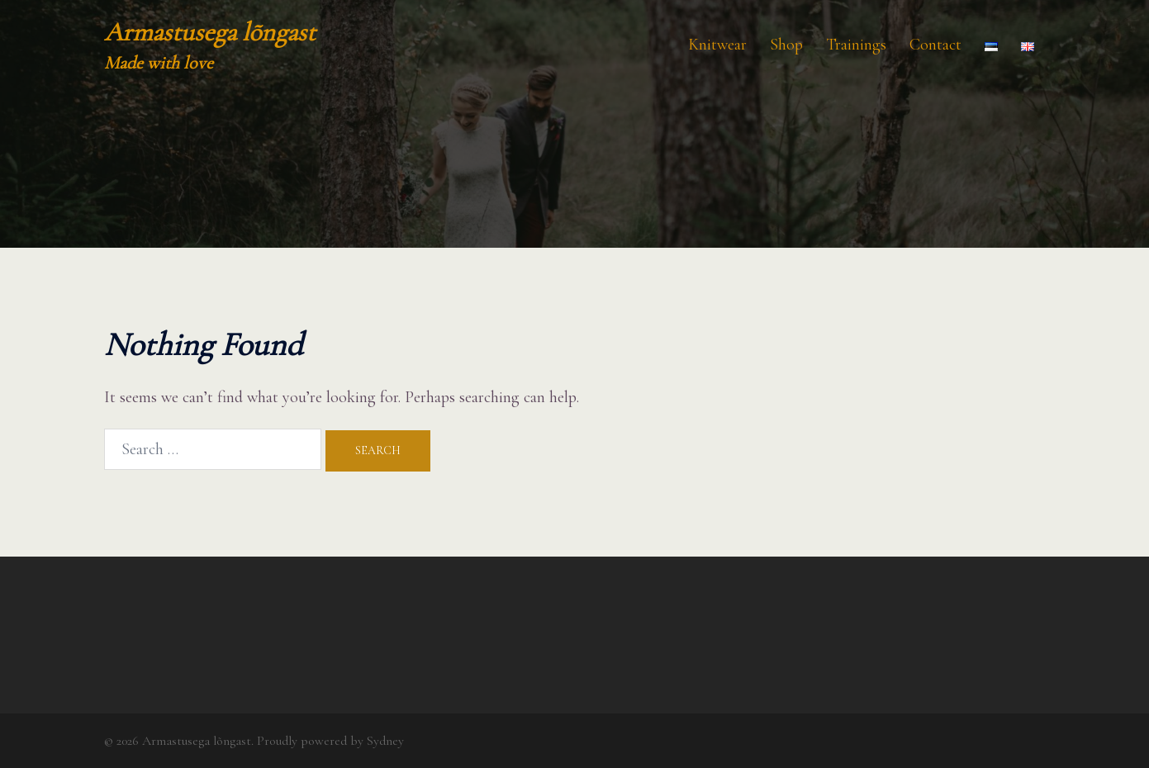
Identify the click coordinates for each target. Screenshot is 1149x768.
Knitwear (717, 45)
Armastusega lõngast (210, 32)
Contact (935, 45)
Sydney (385, 740)
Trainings (856, 45)
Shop (786, 45)
